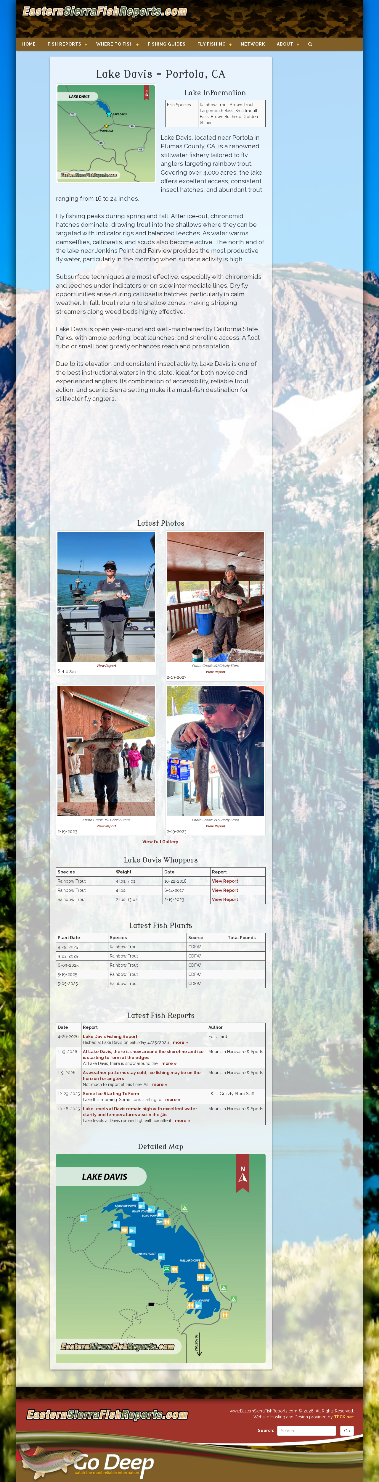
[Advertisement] (273, 19)
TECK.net (344, 1417)
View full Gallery (160, 841)
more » (180, 1042)
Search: (266, 1430)
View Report (106, 666)
